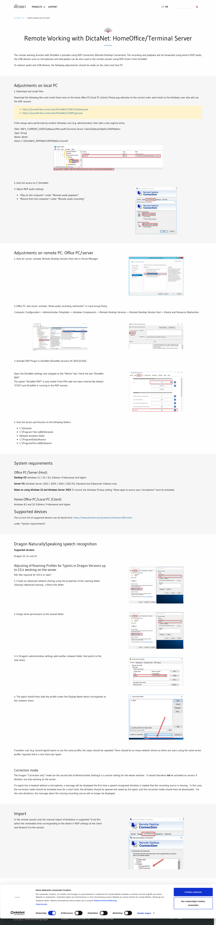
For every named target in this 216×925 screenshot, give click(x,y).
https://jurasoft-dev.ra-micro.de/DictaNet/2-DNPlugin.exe (52, 113)
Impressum (41, 910)
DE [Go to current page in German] (162, 7)
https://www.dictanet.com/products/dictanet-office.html (103, 517)
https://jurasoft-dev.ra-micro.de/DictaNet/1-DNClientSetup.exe (55, 109)
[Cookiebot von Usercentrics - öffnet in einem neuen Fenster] (18, 920)
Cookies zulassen (193, 898)
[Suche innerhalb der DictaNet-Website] (197, 7)
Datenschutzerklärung (105, 907)
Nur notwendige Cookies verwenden (193, 910)
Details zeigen (144, 919)
